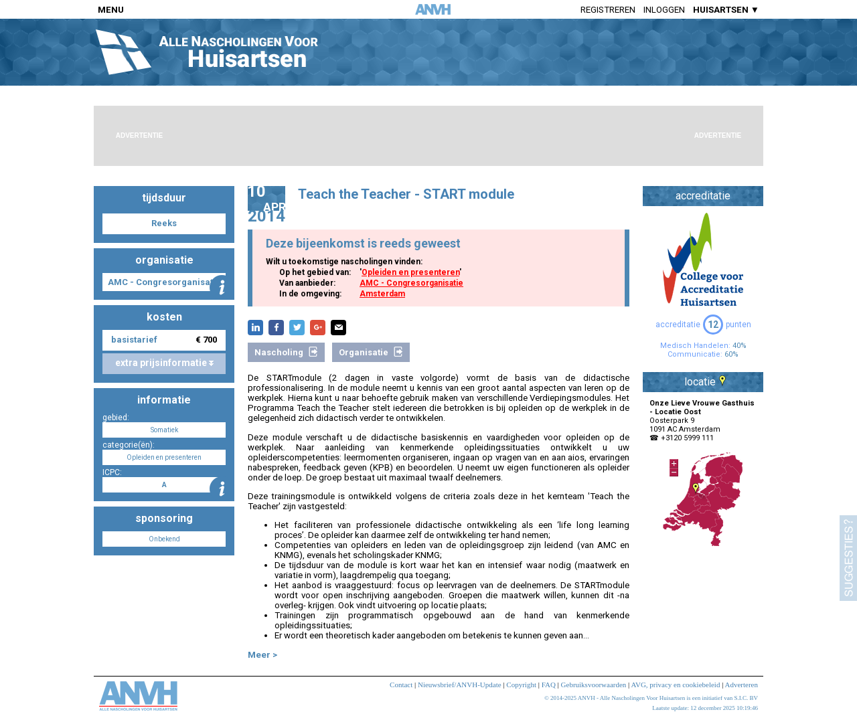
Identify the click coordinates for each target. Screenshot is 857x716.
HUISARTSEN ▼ (726, 10)
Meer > (262, 655)
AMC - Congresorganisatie (411, 283)
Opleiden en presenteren (410, 272)
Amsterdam (382, 293)
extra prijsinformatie (164, 362)
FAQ (549, 685)
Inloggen (664, 10)
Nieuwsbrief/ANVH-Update (459, 685)
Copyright (521, 685)
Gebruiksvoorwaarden (594, 685)
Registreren (607, 10)
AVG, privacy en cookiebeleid (675, 685)
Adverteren (741, 685)
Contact (401, 685)
